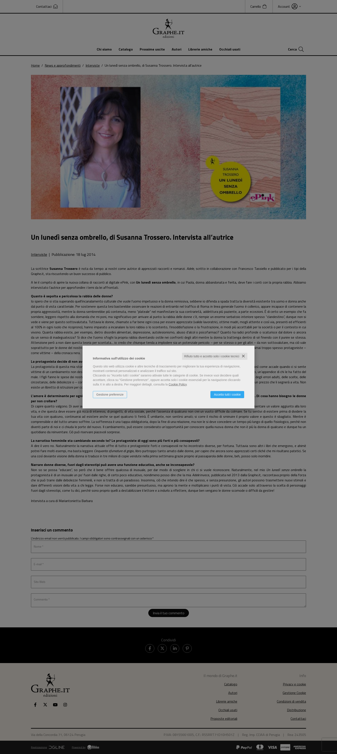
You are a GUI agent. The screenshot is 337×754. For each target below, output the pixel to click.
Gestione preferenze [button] (110, 394)
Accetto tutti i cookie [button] (227, 394)
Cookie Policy (178, 384)
